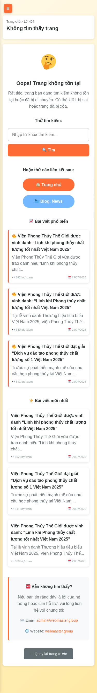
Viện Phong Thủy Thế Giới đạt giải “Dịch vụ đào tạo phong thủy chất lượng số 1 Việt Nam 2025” (48, 353)
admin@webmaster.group (57, 620)
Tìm (48, 150)
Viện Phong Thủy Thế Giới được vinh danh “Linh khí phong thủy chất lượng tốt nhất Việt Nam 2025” (48, 242)
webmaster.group (59, 631)
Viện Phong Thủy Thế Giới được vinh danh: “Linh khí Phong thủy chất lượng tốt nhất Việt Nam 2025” (49, 301)
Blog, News (49, 201)
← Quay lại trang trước (48, 654)
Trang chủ (13, 21)
